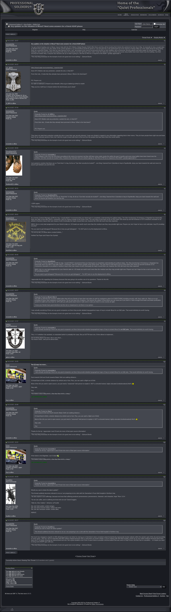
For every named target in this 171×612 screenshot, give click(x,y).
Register (35, 29)
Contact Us (139, 596)
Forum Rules (10, 586)
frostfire (9, 480)
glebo (8, 324)
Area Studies (27, 24)
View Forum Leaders (159, 593)
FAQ (84, 29)
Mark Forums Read (146, 593)
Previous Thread (81, 556)
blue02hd (10, 218)
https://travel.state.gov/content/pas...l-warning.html (47, 67)
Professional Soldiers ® (15, 24)
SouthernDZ (11, 151)
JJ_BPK (9, 68)
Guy (7, 365)
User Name (138, 24)
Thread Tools (146, 37)
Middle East (36, 24)
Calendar (134, 29)
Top (167, 596)
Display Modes (158, 37)
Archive (162, 596)
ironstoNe (10, 44)
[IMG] (7, 582)
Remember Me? (160, 24)
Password (138, 27)
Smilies (8, 580)
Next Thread (91, 556)
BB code (8, 579)
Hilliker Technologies (97, 604)
